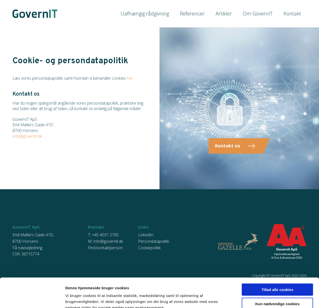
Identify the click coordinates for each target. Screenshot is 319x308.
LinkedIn (145, 235)
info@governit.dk (27, 136)
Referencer (199, 14)
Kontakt (293, 14)
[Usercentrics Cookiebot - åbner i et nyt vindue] (32, 298)
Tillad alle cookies (277, 260)
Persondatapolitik (153, 241)
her (130, 78)
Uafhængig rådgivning (155, 14)
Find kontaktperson (105, 247)
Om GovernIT (260, 14)
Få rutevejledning (27, 247)
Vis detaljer (170, 298)
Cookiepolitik (149, 247)
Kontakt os (227, 146)
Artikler (229, 14)
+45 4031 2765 (105, 235)
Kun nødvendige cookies (277, 274)
